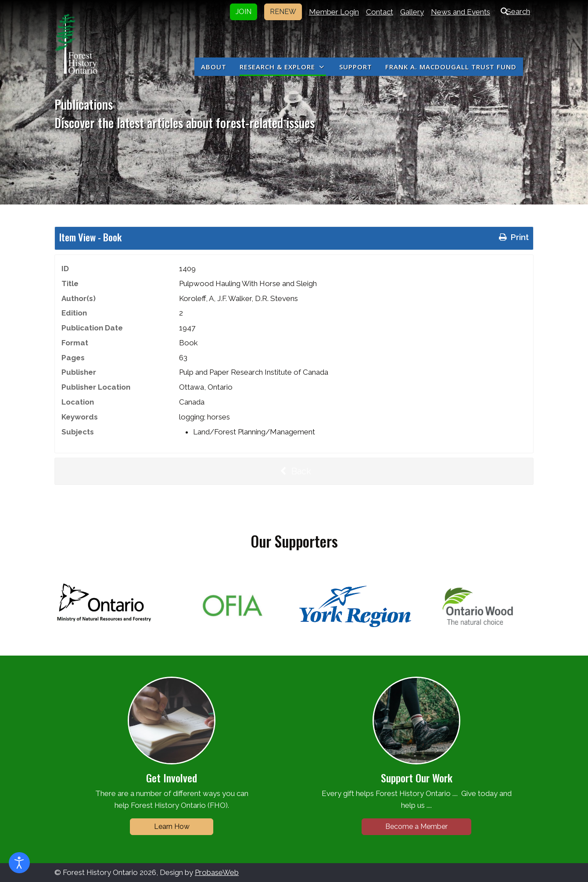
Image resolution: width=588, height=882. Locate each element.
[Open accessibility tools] (19, 862)
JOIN (243, 11)
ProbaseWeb (217, 872)
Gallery (412, 11)
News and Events (460, 11)
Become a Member (416, 826)
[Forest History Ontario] (76, 44)
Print (513, 237)
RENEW (283, 11)
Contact (379, 11)
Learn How (172, 826)
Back (294, 471)
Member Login (334, 11)
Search (513, 11)
